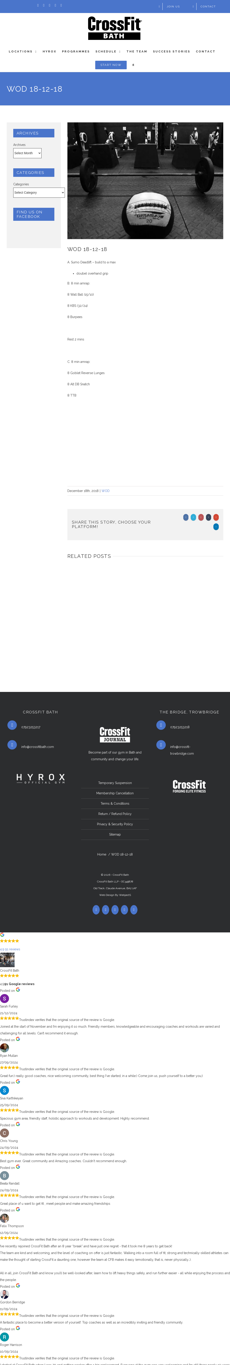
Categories (21, 184)
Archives (19, 145)
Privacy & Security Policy (115, 824)
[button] (115, 943)
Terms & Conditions (115, 803)
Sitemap (115, 834)
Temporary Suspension (115, 783)
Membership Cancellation (115, 793)
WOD (106, 491)
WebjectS (125, 895)
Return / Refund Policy (115, 814)
